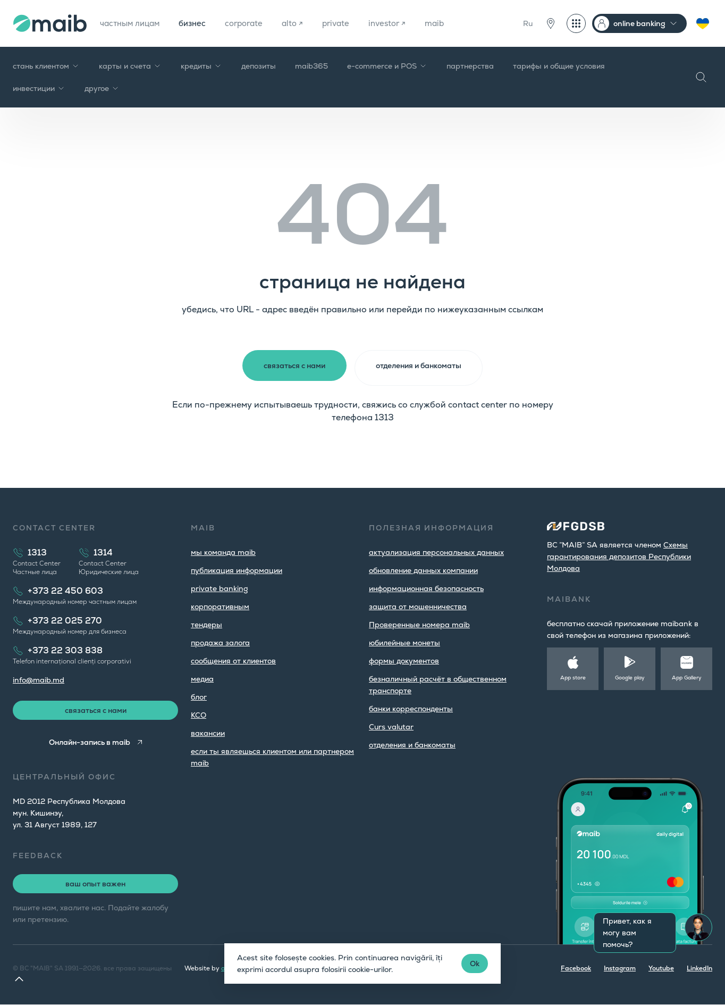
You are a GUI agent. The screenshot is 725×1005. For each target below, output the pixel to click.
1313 (37, 551)
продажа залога (220, 641)
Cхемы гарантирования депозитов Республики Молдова (619, 554)
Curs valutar (391, 725)
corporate (252, 23)
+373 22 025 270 (65, 619)
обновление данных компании (423, 569)
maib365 (311, 66)
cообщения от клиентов (233, 659)
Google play (630, 675)
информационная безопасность (426, 587)
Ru (528, 23)
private (348, 23)
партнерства (470, 66)
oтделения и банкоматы (412, 743)
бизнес (198, 23)
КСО (198, 713)
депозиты (258, 66)
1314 (103, 551)
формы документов (404, 659)
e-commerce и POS (387, 66)
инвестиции (39, 88)
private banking (219, 587)
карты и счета (130, 66)
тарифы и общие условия (559, 66)
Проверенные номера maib (419, 623)
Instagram (620, 969)
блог (199, 695)
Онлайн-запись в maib (88, 742)
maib (451, 23)
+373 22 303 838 (65, 648)
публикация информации (236, 569)
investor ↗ (402, 23)
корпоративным (220, 605)
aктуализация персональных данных (436, 550)
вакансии (208, 731)
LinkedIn (699, 969)
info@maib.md (38, 678)
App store (573, 675)
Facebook (576, 969)
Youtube (661, 969)
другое (102, 88)
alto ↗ (303, 23)
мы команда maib (223, 550)
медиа (202, 677)
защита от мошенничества (418, 605)
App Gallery (687, 675)
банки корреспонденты (411, 707)
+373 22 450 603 (65, 589)
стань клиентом (46, 66)
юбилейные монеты (404, 641)
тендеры (206, 623)
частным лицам (132, 23)
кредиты (201, 66)
